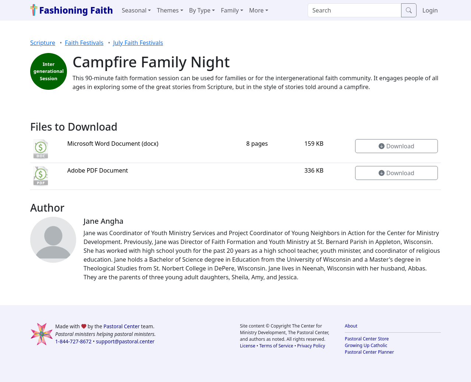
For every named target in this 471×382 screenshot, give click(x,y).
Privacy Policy (311, 346)
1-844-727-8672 (73, 341)
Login (430, 10)
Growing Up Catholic (366, 345)
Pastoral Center (121, 326)
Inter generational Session (48, 71)
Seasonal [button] (134, 10)
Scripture (42, 43)
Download (396, 146)
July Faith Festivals (138, 43)
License (247, 346)
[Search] (354, 10)
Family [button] (230, 10)
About (351, 326)
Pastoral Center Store (367, 339)
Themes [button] (167, 10)
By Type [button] (199, 10)
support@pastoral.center (125, 341)
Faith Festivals (84, 43)
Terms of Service (276, 346)
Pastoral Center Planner (369, 352)
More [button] (256, 10)
